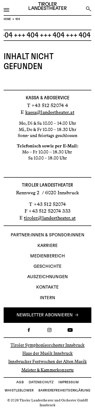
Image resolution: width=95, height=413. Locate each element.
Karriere (47, 246)
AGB (20, 382)
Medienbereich (47, 256)
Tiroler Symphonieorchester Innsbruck (47, 345)
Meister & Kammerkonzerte (47, 369)
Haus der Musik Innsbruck (47, 353)
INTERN (47, 298)
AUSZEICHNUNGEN (47, 277)
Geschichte (48, 266)
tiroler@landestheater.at (50, 218)
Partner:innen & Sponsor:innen (47, 235)
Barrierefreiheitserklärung (64, 390)
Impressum (68, 382)
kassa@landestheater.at (49, 112)
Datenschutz (41, 382)
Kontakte (47, 287)
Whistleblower (19, 390)
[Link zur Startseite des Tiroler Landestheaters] (47, 7)
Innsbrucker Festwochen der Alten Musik (47, 361)
